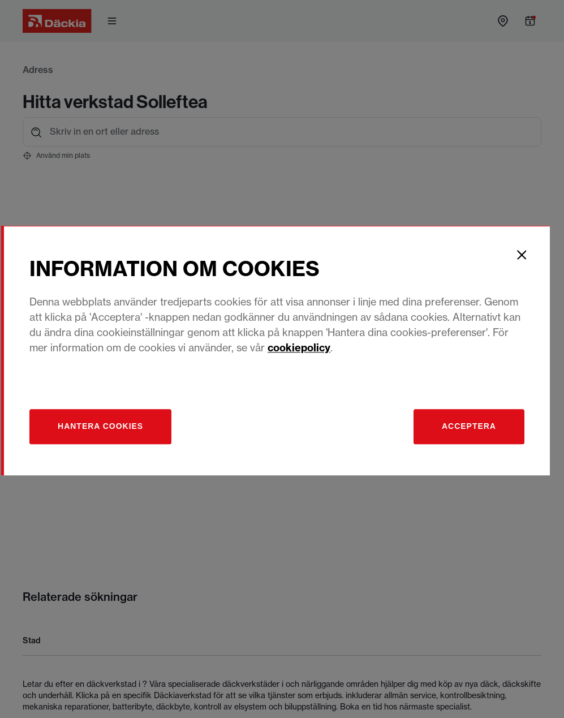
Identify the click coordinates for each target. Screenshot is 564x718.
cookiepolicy (306, 355)
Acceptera (474, 434)
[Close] (528, 262)
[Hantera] (108, 435)
